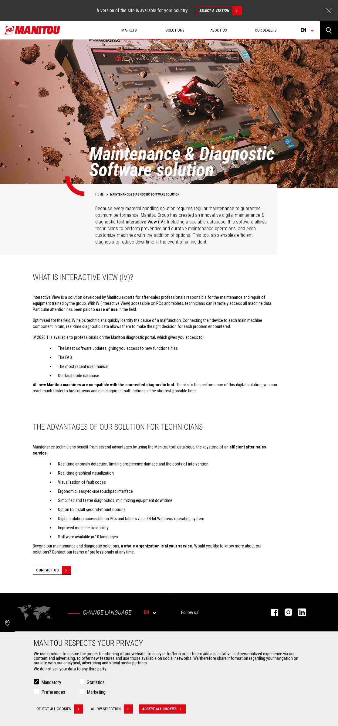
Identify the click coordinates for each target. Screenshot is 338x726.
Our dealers (266, 30)
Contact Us (53, 570)
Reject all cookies (60, 709)
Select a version (220, 10)
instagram (285, 612)
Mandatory (51, 683)
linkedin (299, 612)
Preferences (53, 693)
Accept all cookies (164, 709)
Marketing (96, 693)
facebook (272, 612)
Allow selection (112, 709)
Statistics (96, 683)
